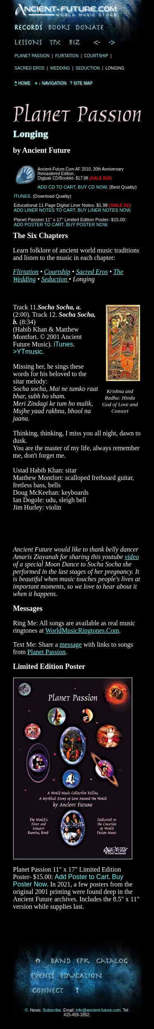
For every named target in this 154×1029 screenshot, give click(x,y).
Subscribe (52, 1010)
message (71, 644)
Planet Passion (32, 56)
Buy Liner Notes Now (104, 210)
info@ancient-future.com (98, 1010)
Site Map (81, 83)
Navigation (50, 83)
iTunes (22, 196)
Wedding (60, 68)
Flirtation (66, 56)
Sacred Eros (30, 68)
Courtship (96, 56)
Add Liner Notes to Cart (44, 210)
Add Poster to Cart (39, 224)
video (132, 556)
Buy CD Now (92, 187)
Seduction (88, 68)
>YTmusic (28, 351)
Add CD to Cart (57, 187)
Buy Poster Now (86, 224)
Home (23, 83)
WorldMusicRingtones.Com (82, 630)
